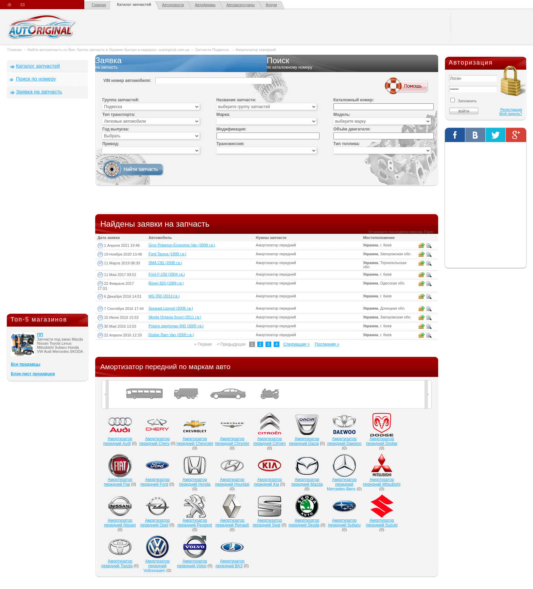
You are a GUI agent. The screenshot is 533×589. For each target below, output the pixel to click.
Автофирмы (205, 5)
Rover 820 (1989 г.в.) (166, 283)
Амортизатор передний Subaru (344, 522)
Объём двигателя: (352, 129)
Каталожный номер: (353, 100)
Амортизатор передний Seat (267, 522)
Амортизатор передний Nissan (120, 522)
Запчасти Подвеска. (213, 50)
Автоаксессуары (240, 5)
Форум (271, 5)
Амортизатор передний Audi (117, 441)
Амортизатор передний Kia (268, 482)
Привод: (110, 143)
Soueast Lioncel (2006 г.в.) (171, 308)
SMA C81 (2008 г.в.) (165, 263)
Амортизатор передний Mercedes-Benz (342, 484)
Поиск (353, 63)
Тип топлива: (346, 143)
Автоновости (173, 5)
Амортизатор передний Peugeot (194, 522)
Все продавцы (25, 364)
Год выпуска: (115, 129)
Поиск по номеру (36, 79)
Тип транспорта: (118, 114)
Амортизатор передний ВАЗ (230, 563)
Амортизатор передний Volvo (192, 563)
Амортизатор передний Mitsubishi (381, 482)
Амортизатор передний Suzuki (382, 522)
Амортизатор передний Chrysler (232, 441)
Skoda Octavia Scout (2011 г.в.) (175, 317)
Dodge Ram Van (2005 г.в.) (171, 335)
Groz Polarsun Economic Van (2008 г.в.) (182, 245)
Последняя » (327, 344)
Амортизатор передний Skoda (304, 522)
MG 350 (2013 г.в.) (164, 296)
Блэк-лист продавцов (33, 373)
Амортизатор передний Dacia (304, 441)
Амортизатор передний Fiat (118, 482)
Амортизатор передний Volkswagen (156, 566)
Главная (99, 5)
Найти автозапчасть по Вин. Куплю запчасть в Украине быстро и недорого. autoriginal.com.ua (108, 50)
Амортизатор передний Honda (194, 482)
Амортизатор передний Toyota (117, 563)
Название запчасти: (236, 100)
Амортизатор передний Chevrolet (194, 441)
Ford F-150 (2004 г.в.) (167, 274)
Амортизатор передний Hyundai (232, 482)
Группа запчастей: (120, 100)
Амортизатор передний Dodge (381, 441)
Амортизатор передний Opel (155, 522)
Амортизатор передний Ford (155, 482)
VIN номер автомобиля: (127, 80)
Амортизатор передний (256, 50)
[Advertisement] (47, 208)
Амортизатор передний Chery (154, 441)
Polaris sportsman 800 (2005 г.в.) (176, 326)
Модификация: (231, 129)
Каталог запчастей (134, 4)
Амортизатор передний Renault (232, 522)
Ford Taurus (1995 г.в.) (167, 254)
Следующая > (296, 344)
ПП (40, 334)
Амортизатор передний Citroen (269, 441)
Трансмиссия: (231, 143)
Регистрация (511, 109)
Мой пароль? (510, 113)
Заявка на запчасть (39, 91)
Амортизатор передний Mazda (307, 482)
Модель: (341, 114)
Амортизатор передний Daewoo (344, 441)
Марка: (223, 114)
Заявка (181, 63)
